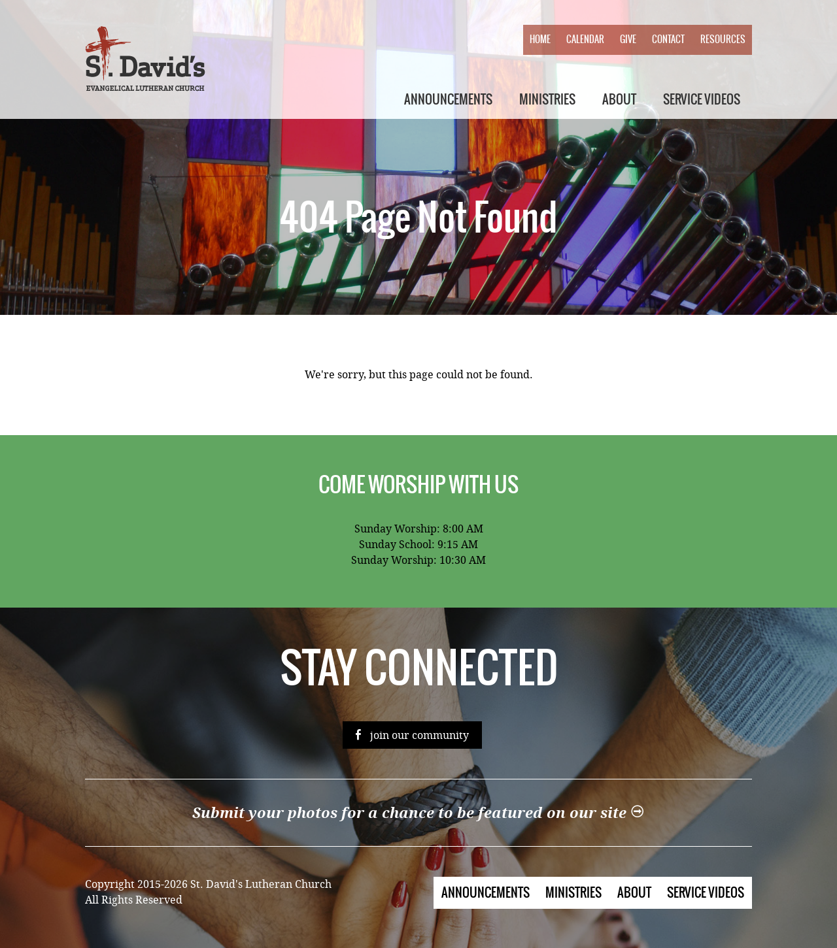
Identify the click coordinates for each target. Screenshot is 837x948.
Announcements (448, 99)
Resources (722, 39)
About (619, 99)
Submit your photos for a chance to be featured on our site (418, 813)
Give (628, 39)
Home (540, 39)
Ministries (547, 99)
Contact (668, 39)
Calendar (585, 39)
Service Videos (701, 99)
